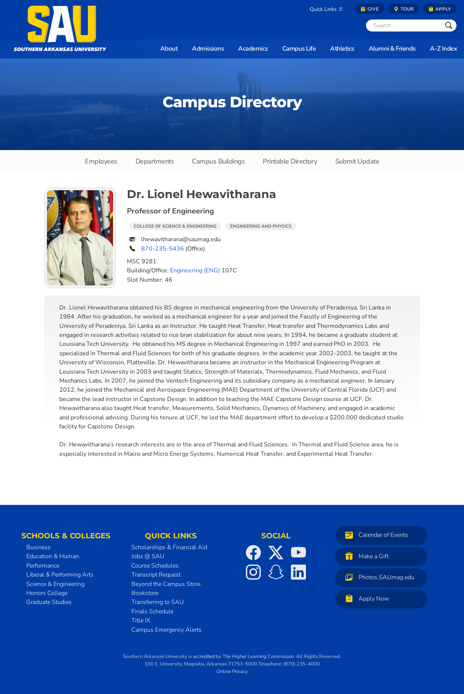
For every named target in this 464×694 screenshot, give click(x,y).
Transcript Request (156, 575)
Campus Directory (232, 102)
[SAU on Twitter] (276, 552)
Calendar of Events (375, 534)
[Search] (403, 26)
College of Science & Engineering (175, 226)
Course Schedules (155, 566)
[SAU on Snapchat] (276, 572)
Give (370, 9)
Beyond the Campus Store (165, 584)
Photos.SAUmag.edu (378, 577)
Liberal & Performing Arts (59, 575)
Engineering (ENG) (195, 270)
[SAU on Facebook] (253, 552)
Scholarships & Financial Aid (169, 547)
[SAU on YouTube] (298, 552)
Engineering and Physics (261, 226)
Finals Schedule (152, 611)
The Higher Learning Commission (258, 656)
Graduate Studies (49, 602)
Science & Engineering (55, 584)
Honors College (47, 593)
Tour (404, 9)
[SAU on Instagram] (253, 572)
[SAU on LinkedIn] (298, 572)
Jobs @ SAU (147, 556)
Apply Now (365, 598)
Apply (440, 9)
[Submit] (449, 25)
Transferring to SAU (157, 602)
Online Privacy (232, 671)
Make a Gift (365, 556)
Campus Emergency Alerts (166, 630)
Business (38, 547)
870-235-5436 (162, 249)
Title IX (140, 620)
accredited (204, 656)
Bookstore (144, 593)
